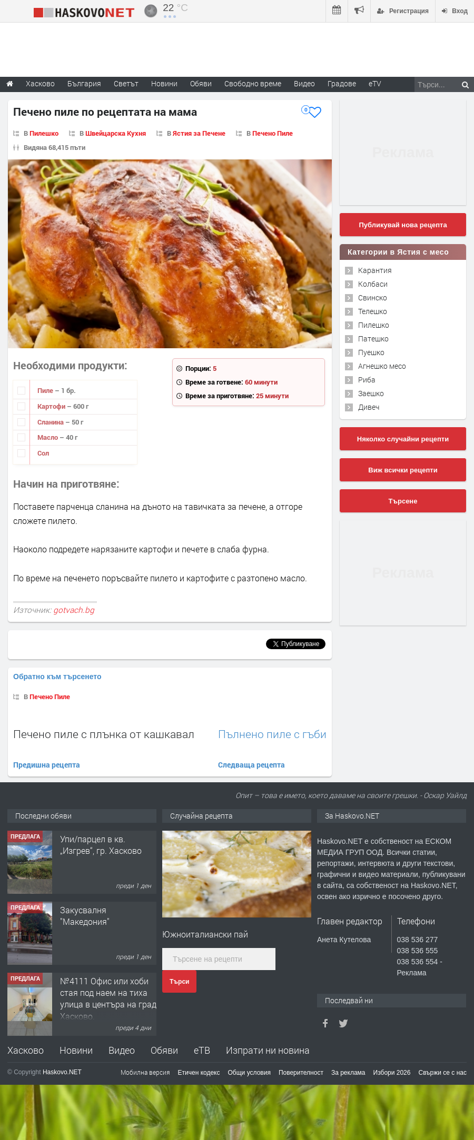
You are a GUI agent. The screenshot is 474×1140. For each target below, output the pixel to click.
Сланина (51, 422)
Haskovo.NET (62, 1072)
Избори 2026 (392, 1072)
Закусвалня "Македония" (85, 915)
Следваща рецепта (251, 765)
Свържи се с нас (442, 1072)
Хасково (25, 1050)
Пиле (46, 390)
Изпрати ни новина (268, 1050)
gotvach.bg (73, 609)
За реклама (348, 1072)
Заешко (371, 393)
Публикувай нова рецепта (403, 225)
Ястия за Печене (199, 133)
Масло (48, 437)
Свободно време (252, 83)
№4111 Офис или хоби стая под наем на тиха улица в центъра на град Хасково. (108, 998)
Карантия (375, 270)
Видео (121, 1050)
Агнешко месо (382, 366)
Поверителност (301, 1072)
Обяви (164, 1050)
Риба (367, 380)
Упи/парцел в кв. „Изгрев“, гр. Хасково (101, 844)
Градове (342, 83)
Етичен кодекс (199, 1072)
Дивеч (368, 407)
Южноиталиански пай (205, 934)
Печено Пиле (272, 133)
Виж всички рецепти (402, 470)
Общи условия (249, 1072)
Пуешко (371, 352)
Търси (179, 981)
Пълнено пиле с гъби (272, 734)
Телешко (372, 311)
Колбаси (373, 284)
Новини (164, 83)
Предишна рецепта (46, 765)
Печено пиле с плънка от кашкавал (103, 734)
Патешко (373, 339)
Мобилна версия (145, 1072)
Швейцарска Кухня (115, 133)
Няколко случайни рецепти (403, 439)
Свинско (372, 297)
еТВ (202, 1050)
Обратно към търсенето (57, 676)
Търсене (403, 501)
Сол (43, 453)
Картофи (52, 406)
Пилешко (43, 133)
